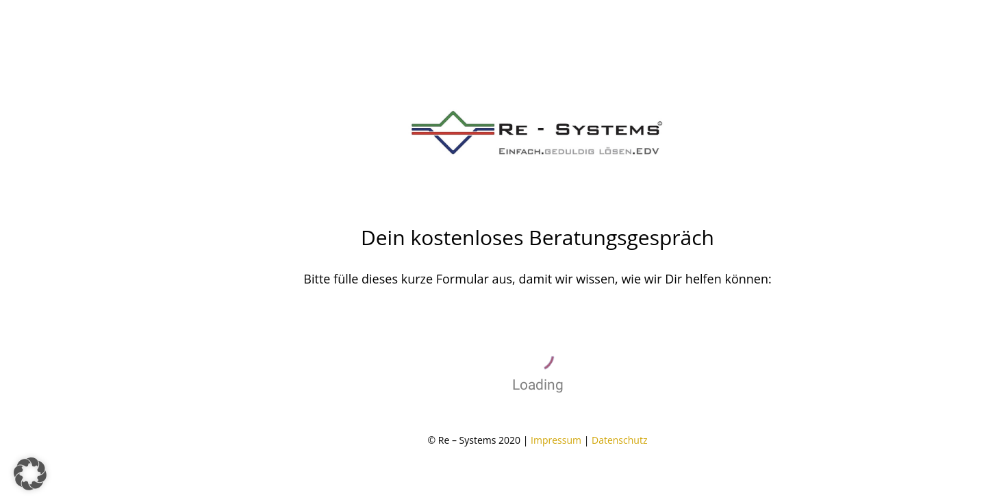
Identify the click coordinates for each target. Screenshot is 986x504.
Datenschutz (619, 439)
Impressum (556, 439)
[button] (30, 474)
